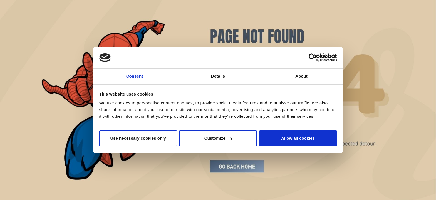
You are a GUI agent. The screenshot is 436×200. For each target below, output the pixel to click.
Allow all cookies (298, 138)
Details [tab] (218, 76)
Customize (218, 138)
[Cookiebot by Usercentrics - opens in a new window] (312, 58)
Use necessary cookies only (138, 138)
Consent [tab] (134, 76)
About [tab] (301, 76)
